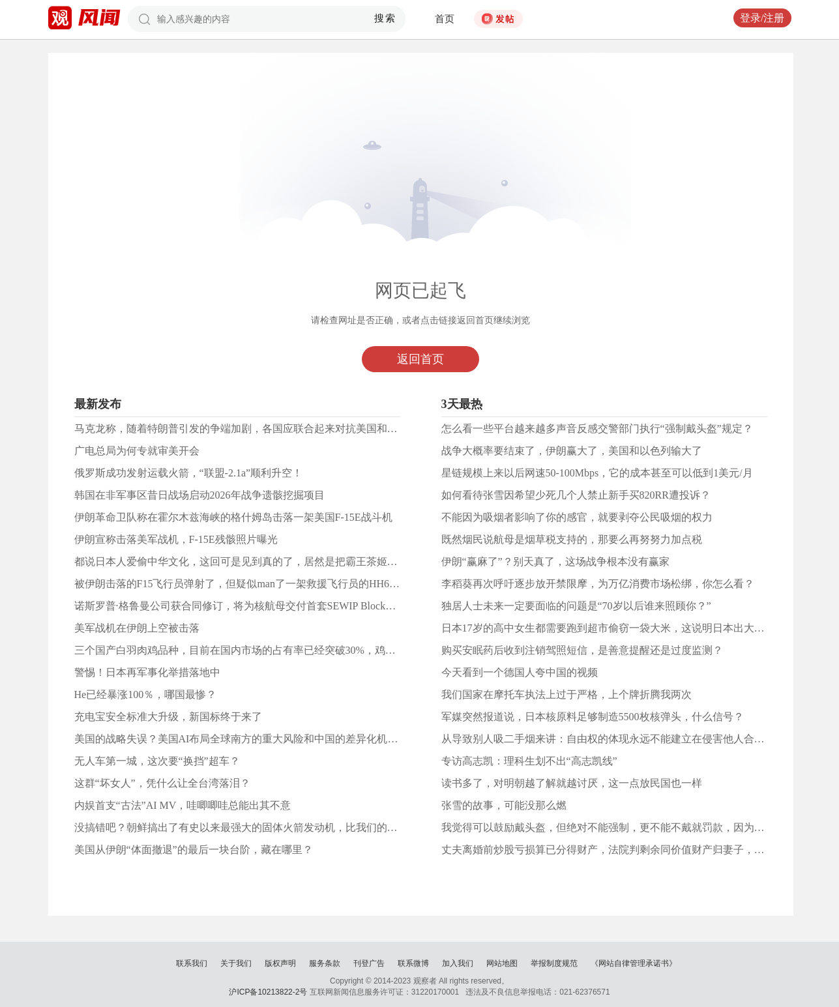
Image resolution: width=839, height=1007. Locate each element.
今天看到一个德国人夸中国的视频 (519, 672)
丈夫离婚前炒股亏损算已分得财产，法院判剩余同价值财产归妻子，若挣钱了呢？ (629, 849)
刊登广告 (369, 963)
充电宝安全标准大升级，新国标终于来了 (168, 716)
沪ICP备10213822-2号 (268, 992)
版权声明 (280, 963)
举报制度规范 (554, 963)
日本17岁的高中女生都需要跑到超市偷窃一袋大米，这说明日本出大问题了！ (618, 628)
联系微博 (413, 963)
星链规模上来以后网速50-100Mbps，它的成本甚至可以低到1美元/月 (597, 472)
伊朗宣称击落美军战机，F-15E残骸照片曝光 (176, 539)
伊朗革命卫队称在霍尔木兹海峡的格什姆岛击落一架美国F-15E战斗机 (233, 517)
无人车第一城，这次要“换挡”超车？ (157, 760)
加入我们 (457, 963)
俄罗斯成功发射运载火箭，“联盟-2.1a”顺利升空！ (188, 472)
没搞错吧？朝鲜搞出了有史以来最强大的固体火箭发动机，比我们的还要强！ (251, 827)
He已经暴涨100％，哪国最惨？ (145, 694)
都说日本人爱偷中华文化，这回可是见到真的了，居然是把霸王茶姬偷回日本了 (256, 561)
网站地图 (502, 963)
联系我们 (191, 963)
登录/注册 (762, 17)
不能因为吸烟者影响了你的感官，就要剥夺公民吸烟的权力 (577, 517)
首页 (444, 19)
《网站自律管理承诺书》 (634, 963)
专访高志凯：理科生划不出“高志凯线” (529, 760)
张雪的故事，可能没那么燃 (504, 805)
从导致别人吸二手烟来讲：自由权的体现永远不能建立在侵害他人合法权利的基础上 (634, 738)
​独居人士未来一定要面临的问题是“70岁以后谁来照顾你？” (576, 605)
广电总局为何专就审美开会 (136, 450)
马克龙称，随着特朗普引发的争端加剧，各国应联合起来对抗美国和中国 (241, 428)
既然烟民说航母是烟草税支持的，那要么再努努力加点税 (571, 539)
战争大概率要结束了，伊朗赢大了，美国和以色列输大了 (571, 450)
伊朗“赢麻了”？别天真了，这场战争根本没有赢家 (555, 561)
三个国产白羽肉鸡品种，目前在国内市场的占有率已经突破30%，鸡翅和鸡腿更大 (261, 650)
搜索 (385, 18)
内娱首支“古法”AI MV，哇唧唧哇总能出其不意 (182, 805)
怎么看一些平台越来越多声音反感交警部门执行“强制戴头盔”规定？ (597, 428)
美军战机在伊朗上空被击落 (136, 628)
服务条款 (324, 963)
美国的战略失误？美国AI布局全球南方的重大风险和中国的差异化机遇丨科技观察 (262, 738)
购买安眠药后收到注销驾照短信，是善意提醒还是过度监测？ (582, 650)
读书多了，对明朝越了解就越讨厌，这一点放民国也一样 (571, 783)
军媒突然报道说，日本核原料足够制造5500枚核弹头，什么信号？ (592, 716)
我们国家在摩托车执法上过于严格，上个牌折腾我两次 (566, 694)
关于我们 (236, 963)
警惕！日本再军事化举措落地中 (147, 672)
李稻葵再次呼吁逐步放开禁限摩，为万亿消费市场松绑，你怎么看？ (597, 583)
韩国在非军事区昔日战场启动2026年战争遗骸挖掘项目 (199, 495)
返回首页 (420, 359)
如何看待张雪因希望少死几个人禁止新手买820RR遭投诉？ (576, 495)
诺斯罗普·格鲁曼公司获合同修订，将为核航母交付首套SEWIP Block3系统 (243, 605)
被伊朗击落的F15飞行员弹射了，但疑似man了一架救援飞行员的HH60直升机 (250, 583)
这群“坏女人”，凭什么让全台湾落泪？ (162, 783)
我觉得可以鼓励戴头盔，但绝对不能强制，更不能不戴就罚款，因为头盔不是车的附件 (639, 827)
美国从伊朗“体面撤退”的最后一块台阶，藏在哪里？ (193, 849)
